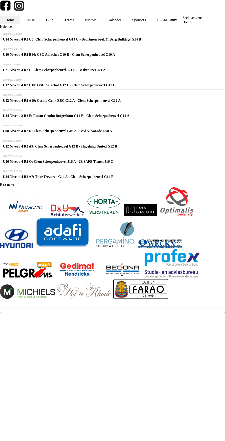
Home (10, 20)
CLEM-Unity (167, 20)
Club (49, 20)
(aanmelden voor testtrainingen (28, 361)
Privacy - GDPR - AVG (113, 395)
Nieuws (90, 20)
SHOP (30, 20)
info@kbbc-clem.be (19, 353)
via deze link (61, 361)
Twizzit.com (129, 384)
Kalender (114, 20)
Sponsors (139, 20)
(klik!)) (76, 361)
